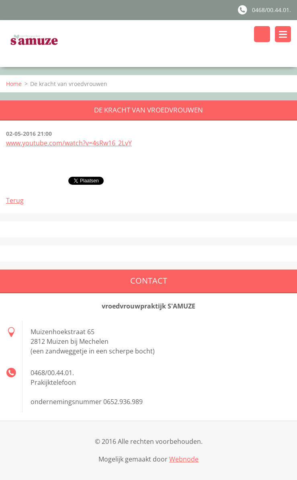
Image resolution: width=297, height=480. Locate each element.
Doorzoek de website (262, 34)
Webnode (184, 459)
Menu (283, 34)
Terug (15, 200)
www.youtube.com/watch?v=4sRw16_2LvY (69, 143)
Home (14, 84)
